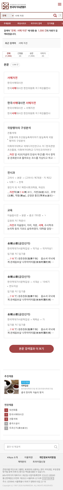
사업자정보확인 (48, 478)
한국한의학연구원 (46, 389)
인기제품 (50, 23)
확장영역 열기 (59, 4)
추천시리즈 (21, 23)
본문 (31, 54)
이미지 (43, 54)
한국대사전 (21, 103)
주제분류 (7, 23)
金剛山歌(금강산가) (18, 243)
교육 (9, 210)
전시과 (11, 172)
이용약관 (28, 457)
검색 (55, 15)
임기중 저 (12, 254)
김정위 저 (12, 220)
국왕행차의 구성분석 (19, 128)
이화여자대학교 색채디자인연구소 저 (25, 146)
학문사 (22, 220)
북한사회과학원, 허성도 (33, 187)
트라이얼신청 (39, 462)
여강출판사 (44, 88)
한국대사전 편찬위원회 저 (22, 88)
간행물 (20, 54)
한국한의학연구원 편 (29, 389)
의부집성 (24, 386)
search (56, 447)
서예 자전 (23, 43)
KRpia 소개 (12, 457)
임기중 (22, 254)
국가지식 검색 (36, 23)
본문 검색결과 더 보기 (31, 348)
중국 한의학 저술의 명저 (32, 392)
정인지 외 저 (13, 187)
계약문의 (22, 462)
